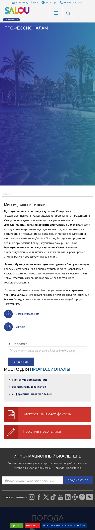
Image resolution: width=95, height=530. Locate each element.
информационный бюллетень (32, 394)
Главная (7, 193)
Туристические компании (29, 379)
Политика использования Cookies (64, 525)
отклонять (32, 525)
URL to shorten (17, 344)
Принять (16, 525)
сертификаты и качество (29, 386)
